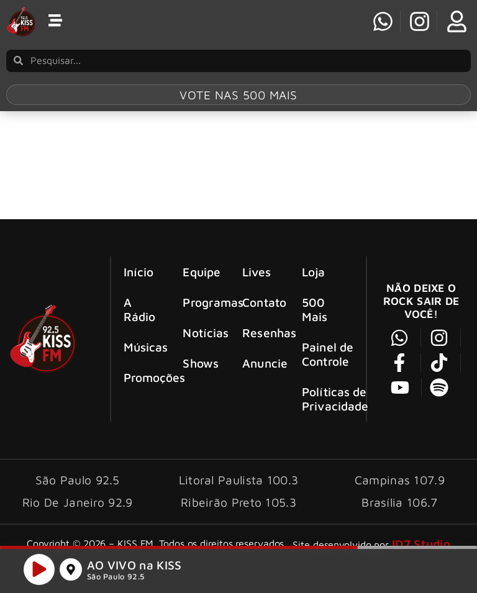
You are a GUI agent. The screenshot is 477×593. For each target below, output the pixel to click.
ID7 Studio (421, 543)
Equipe (201, 272)
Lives (256, 272)
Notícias (202, 332)
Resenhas (261, 332)
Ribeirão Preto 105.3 (238, 502)
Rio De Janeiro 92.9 (77, 502)
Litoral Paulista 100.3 (239, 480)
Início (139, 272)
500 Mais (314, 309)
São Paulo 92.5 (115, 579)
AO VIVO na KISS (134, 567)
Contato (261, 302)
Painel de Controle (327, 354)
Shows (201, 363)
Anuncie (261, 363)
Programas (202, 302)
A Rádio (140, 309)
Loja (313, 272)
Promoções (143, 377)
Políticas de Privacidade (334, 398)
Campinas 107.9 (400, 480)
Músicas (143, 347)
